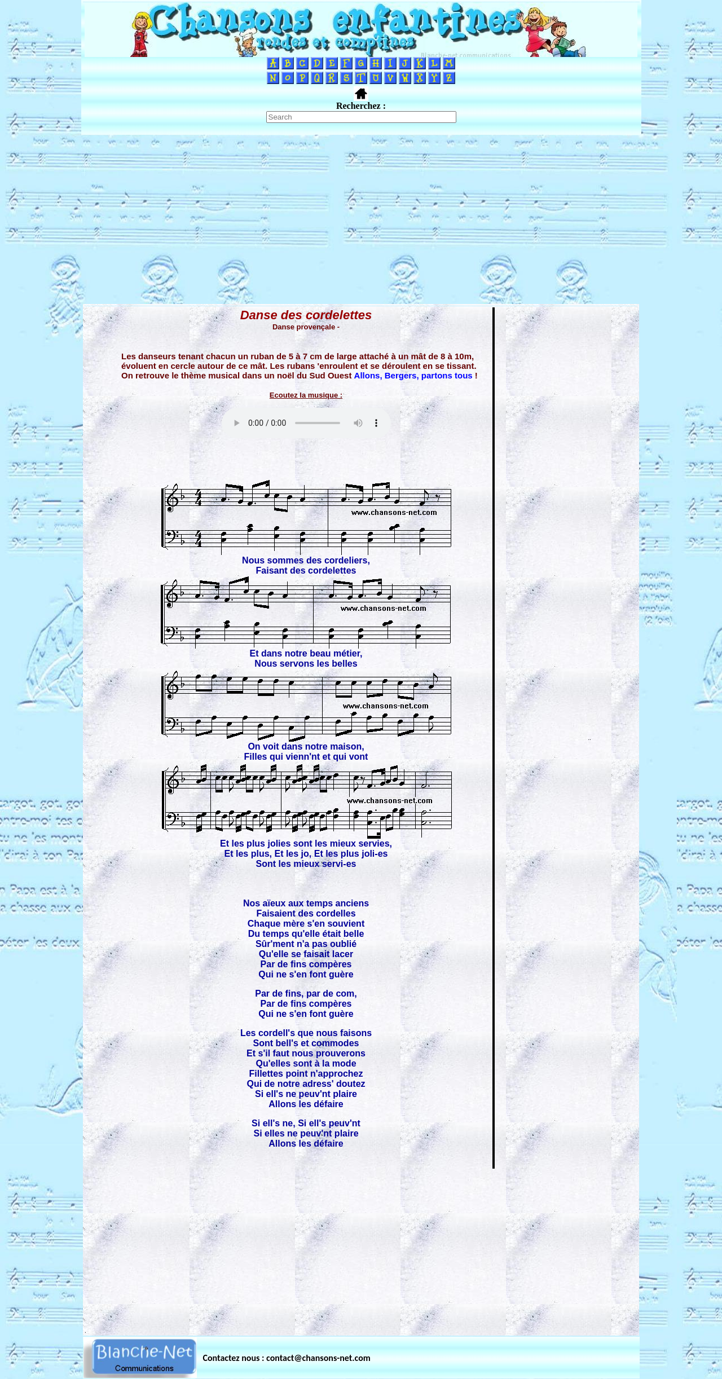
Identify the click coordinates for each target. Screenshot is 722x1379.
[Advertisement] (361, 219)
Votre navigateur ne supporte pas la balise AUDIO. (306, 423)
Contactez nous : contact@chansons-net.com (287, 1357)
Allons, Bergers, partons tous (413, 375)
